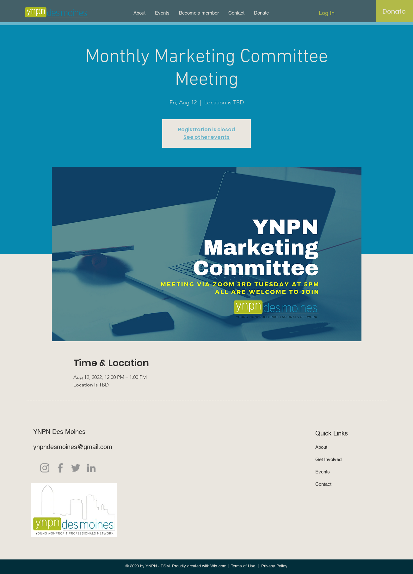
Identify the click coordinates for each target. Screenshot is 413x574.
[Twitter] (76, 468)
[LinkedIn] (91, 468)
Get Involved (328, 459)
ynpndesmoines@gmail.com (72, 447)
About (321, 447)
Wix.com (218, 566)
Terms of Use (243, 566)
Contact (323, 484)
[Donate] (394, 11)
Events (322, 471)
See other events (206, 137)
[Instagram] (45, 468)
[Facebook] (60, 468)
